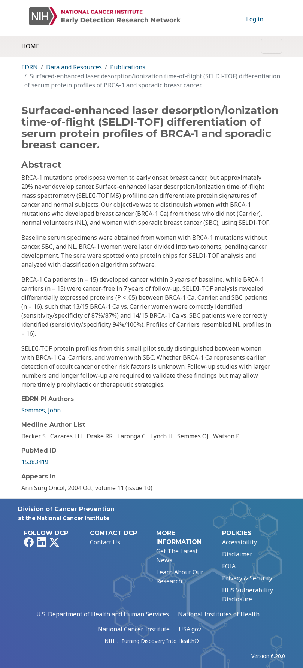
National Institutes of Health (219, 614)
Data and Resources (74, 67)
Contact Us (105, 542)
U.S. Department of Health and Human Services (102, 614)
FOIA (229, 566)
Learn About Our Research (179, 576)
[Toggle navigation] (271, 46)
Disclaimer (237, 554)
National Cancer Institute (134, 629)
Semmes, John (41, 410)
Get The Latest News (177, 555)
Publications (127, 67)
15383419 (34, 462)
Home (30, 46)
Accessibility (239, 542)
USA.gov (190, 629)
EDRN (29, 67)
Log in (254, 19)
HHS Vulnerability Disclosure (247, 594)
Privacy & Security (247, 578)
